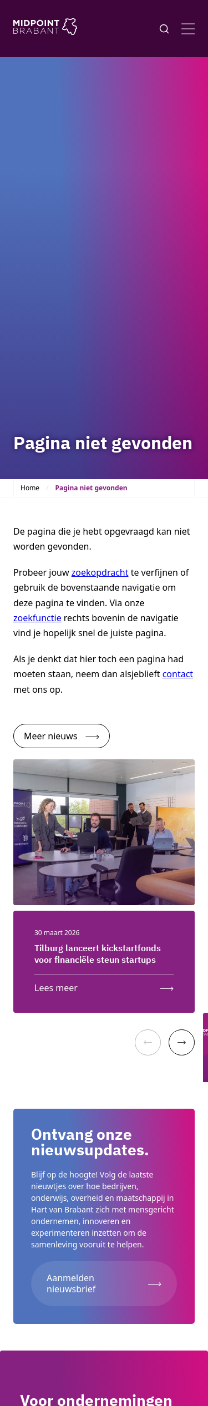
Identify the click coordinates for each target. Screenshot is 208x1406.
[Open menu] (188, 28)
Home (30, 488)
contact (178, 674)
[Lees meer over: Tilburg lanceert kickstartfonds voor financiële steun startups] (104, 985)
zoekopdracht (100, 572)
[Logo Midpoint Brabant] (45, 28)
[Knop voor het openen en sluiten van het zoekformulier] (164, 28)
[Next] (182, 1042)
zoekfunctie (37, 618)
